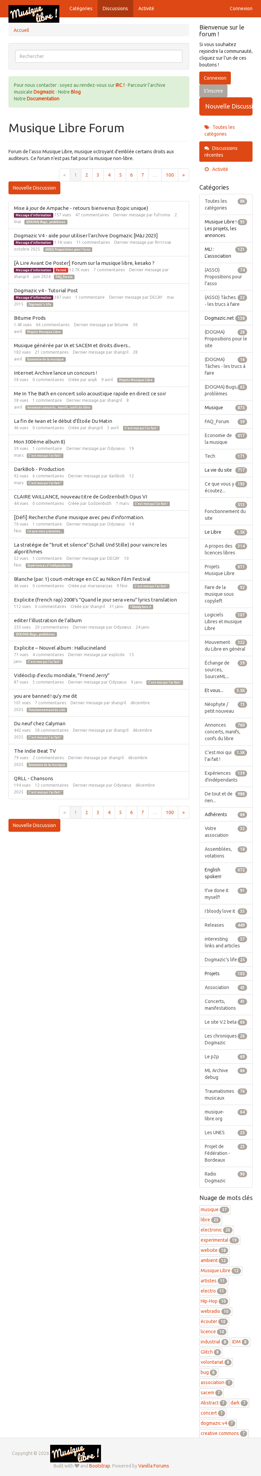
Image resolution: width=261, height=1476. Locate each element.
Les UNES (226, 1132)
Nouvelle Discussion (34, 188)
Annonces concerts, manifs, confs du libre (58, 407)
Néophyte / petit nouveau (226, 707)
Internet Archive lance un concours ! (55, 373)
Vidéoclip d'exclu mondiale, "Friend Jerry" (61, 675)
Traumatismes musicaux (226, 1094)
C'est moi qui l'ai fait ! (141, 428)
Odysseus (116, 448)
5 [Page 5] (120, 175)
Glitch (211, 1352)
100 (170, 175)
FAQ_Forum (64, 277)
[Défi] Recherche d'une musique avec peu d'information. (79, 517)
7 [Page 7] (142, 175)
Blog (76, 92)
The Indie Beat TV (35, 751)
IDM (240, 1341)
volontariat (216, 1362)
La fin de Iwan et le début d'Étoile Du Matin (63, 421)
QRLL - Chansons (33, 778)
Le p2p (226, 1056)
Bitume (121, 324)
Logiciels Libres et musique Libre (226, 621)
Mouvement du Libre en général (226, 645)
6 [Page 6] (131, 175)
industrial (214, 1341)
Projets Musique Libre (44, 332)
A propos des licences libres (226, 549)
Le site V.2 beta (226, 1022)
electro (213, 1291)
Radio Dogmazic (226, 1176)
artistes (214, 1280)
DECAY (156, 297)
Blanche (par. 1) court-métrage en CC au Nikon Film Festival (82, 579)
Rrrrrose (163, 242)
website (214, 1250)
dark (239, 1402)
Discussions (115, 8)
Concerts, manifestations (226, 1004)
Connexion (241, 8)
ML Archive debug (226, 1073)
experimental (220, 1240)
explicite (117, 654)
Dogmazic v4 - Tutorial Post (46, 290)
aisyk (92, 379)
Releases (226, 925)
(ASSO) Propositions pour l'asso (67, 249)
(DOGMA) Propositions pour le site (226, 338)
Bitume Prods (30, 318)
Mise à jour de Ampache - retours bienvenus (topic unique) (81, 208)
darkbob (117, 476)
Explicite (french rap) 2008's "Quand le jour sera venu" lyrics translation (95, 600)
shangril (21, 276)
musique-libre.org (226, 1114)
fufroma (162, 215)
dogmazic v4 (218, 1423)
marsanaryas (100, 586)
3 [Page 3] (98, 175)
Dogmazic (45, 92)
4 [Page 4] (109, 175)
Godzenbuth (100, 503)
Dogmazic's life (39, 304)
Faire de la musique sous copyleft (226, 594)
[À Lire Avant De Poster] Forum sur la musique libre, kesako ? (84, 263)
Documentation (43, 98)
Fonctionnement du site (46, 710)
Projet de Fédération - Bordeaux (226, 1153)
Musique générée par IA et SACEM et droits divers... (72, 345)
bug (209, 1372)
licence (213, 1331)
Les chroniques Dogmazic (226, 1038)
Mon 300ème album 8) (39, 442)
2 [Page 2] (86, 175)
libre (211, 1219)
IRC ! (120, 85)
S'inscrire (213, 91)
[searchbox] (98, 56)
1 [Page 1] (75, 175)
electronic (217, 1230)
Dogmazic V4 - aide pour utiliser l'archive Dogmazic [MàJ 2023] (86, 235)
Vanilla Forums (153, 1466)
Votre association (226, 831)
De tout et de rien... (226, 796)
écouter (214, 1321)
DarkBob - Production (39, 469)
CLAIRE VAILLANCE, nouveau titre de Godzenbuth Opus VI (80, 496)
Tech (226, 456)
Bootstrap (99, 1466)
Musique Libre (221, 1270)
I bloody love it (140, 607)
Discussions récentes (221, 151)
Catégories (81, 8)
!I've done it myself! (226, 893)
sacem (211, 1392)
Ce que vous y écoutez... (44, 531)
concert (213, 1413)
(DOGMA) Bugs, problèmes (45, 222)
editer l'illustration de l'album (48, 620)
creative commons (224, 1433)
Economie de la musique (45, 359)
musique (215, 1209)
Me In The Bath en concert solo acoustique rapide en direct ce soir (90, 393)
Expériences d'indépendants (49, 565)
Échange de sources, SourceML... (226, 669)
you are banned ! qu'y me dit (45, 696)
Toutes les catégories (219, 130)
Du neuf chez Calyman (39, 723)
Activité (146, 8)
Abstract (214, 1402)
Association (226, 987)
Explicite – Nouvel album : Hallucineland (60, 648)
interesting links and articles (226, 942)
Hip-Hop (214, 1301)
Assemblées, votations (226, 852)
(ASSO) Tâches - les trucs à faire (226, 300)
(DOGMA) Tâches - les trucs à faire (226, 366)
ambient (214, 1260)
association (217, 1382)
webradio (216, 1311)
